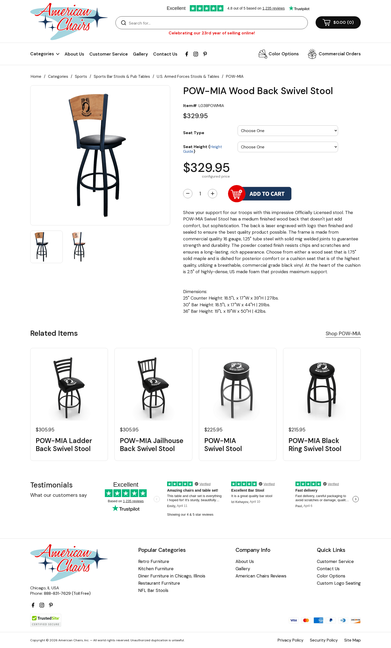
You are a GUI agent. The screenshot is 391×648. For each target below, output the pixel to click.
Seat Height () (202, 149)
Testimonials (51, 485)
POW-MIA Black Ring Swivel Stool (314, 445)
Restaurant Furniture (159, 583)
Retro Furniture (153, 561)
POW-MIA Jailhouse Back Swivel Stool (151, 445)
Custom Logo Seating (339, 583)
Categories (58, 76)
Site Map (352, 640)
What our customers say (58, 495)
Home (36, 76)
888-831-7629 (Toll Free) (67, 593)
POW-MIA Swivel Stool (223, 445)
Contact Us (165, 54)
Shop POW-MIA (343, 333)
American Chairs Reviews (261, 576)
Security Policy (324, 640)
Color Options (284, 54)
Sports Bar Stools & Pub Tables (122, 76)
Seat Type (193, 132)
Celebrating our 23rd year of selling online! (212, 33)
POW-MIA (235, 76)
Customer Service (108, 54)
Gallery (140, 54)
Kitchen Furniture (156, 569)
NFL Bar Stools (153, 590)
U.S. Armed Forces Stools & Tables (188, 76)
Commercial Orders (340, 54)
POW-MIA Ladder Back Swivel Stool (64, 445)
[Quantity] (200, 193)
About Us (74, 54)
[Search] (217, 23)
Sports (81, 76)
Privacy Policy (290, 640)
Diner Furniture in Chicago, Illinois (171, 576)
